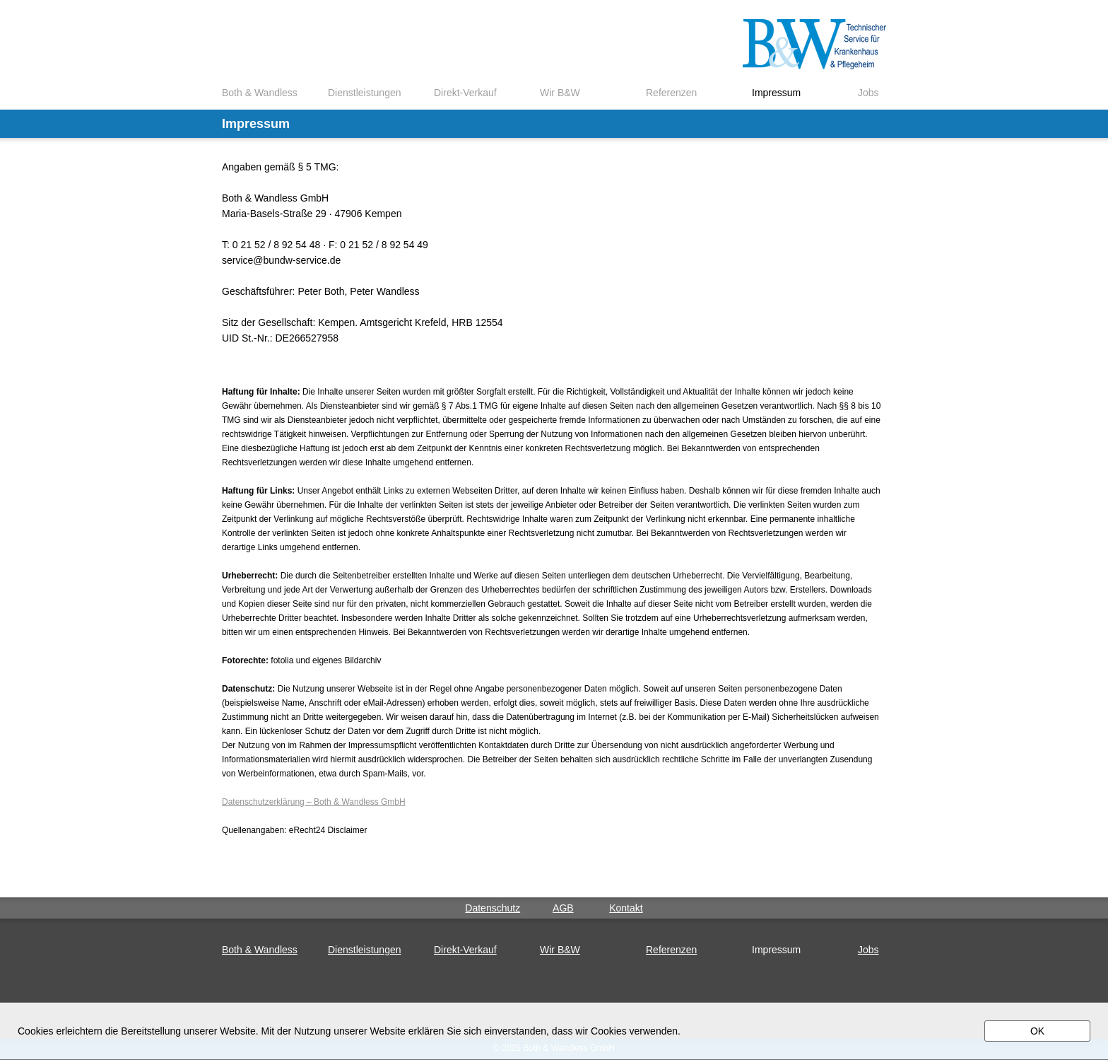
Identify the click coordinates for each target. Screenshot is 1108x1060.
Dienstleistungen (364, 92)
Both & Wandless (259, 92)
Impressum (776, 92)
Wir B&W (560, 92)
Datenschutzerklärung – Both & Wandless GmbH (314, 802)
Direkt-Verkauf (465, 92)
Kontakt (625, 908)
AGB (563, 908)
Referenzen (671, 92)
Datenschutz (492, 908)
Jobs (868, 92)
